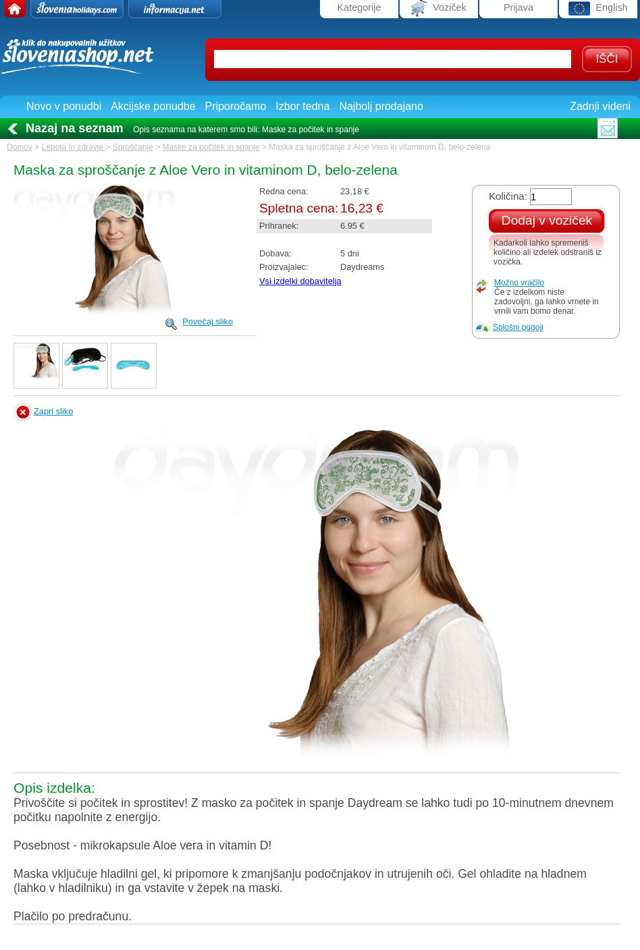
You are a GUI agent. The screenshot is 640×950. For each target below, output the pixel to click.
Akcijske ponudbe (153, 106)
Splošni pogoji (518, 327)
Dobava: (275, 253)
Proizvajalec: (284, 267)
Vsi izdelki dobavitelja (300, 281)
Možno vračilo (519, 282)
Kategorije (359, 7)
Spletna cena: (298, 208)
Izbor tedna (302, 106)
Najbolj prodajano (381, 106)
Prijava (518, 7)
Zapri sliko (53, 411)
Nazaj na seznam (75, 128)
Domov (19, 147)
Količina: (508, 196)
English (597, 8)
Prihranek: (278, 226)
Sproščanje (133, 147)
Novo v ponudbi (63, 106)
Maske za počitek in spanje (211, 147)
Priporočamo (236, 106)
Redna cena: (284, 191)
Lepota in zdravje (74, 147)
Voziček (438, 8)
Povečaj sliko (207, 321)
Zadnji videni (600, 106)
